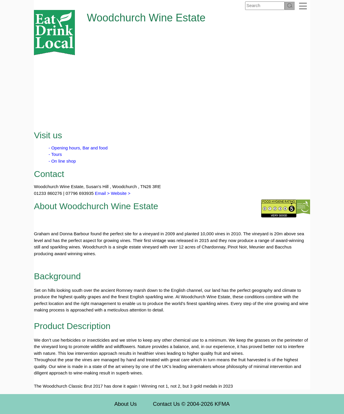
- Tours (55, 154)
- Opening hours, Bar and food (78, 147)
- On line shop (62, 161)
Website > (120, 193)
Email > (102, 193)
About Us (125, 404)
